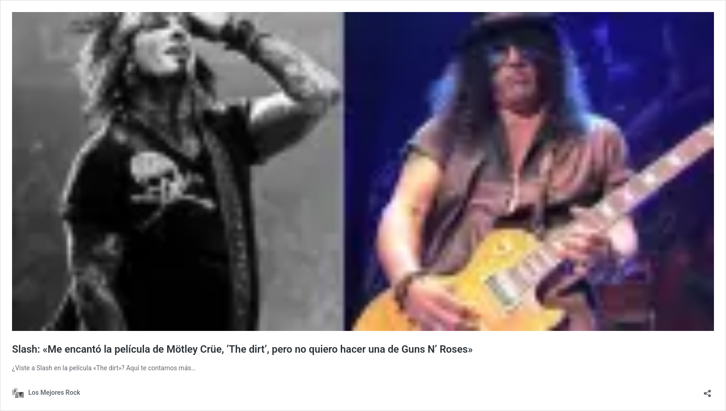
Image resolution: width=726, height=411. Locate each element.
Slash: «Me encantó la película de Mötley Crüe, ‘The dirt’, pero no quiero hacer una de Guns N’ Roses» (242, 349)
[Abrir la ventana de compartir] (707, 390)
